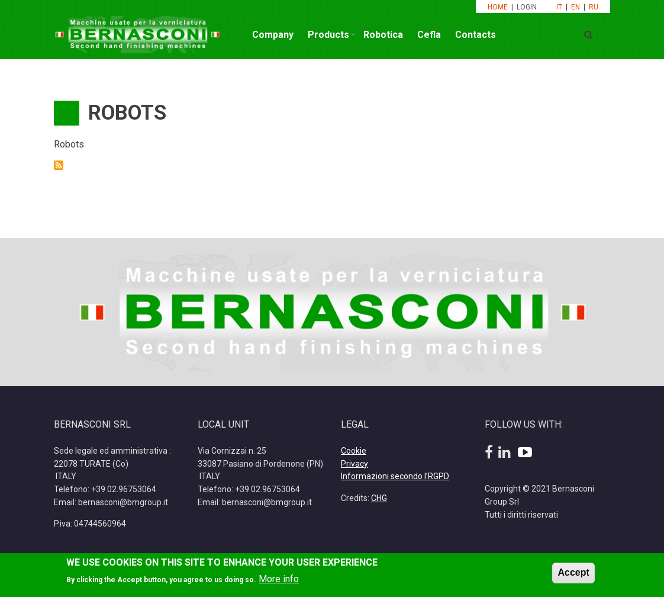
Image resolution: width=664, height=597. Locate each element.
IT (559, 7)
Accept (573, 576)
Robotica (383, 34)
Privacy (354, 463)
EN (575, 7)
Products (328, 34)
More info (279, 583)
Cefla (429, 34)
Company (273, 34)
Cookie (353, 450)
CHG (379, 498)
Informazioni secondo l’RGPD (395, 476)
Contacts (475, 34)
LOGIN (528, 7)
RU (593, 7)
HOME (498, 7)
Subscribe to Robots (58, 165)
